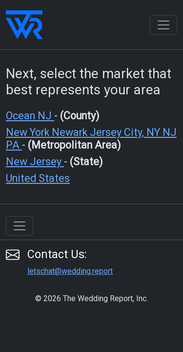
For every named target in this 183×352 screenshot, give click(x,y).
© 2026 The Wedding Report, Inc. (91, 298)
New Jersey (35, 161)
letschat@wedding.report (70, 271)
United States (38, 178)
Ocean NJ (30, 116)
